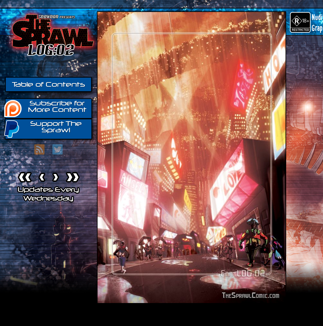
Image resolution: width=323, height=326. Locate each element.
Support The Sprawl (43, 128)
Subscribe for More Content (46, 108)
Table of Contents (48, 84)
